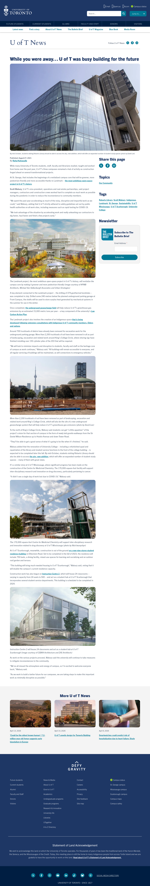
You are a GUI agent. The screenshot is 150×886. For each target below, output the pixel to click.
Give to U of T (48, 789)
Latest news (18, 29)
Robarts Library (105, 200)
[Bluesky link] (82, 875)
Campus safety (116, 803)
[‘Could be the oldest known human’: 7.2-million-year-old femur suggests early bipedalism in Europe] (30, 721)
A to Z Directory (49, 827)
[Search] (104, 13)
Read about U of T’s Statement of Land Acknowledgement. (97, 857)
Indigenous (131, 200)
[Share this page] (114, 165)
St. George (113, 203)
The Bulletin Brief (75, 29)
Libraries (46, 817)
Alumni (65, 24)
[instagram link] (136, 42)
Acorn (126, 6)
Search (123, 13)
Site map (80, 803)
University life (48, 813)
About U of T (48, 784)
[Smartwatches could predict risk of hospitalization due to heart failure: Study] (119, 720)
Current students (42, 24)
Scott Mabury (119, 200)
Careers (80, 784)
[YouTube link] (58, 875)
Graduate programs (51, 803)
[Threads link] (90, 875)
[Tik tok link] (74, 875)
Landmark (103, 203)
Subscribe (119, 257)
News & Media (49, 780)
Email (107, 6)
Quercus (117, 6)
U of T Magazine (96, 29)
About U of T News (53, 29)
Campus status (140, 6)
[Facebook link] (132, 42)
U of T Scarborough (119, 206)
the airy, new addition (39, 456)
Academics (47, 794)
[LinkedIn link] (66, 875)
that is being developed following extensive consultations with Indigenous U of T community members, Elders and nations (51, 322)
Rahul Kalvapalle (20, 161)
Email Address (120, 243)
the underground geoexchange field (40, 308)
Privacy (80, 794)
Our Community (105, 183)
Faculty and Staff (90, 24)
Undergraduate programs (53, 799)
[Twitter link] (127, 42)
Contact (80, 780)
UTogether (47, 822)
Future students (14, 24)
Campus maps (116, 799)
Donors (114, 24)
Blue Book (113, 29)
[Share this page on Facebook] (107, 165)
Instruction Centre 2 (51, 573)
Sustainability (125, 203)
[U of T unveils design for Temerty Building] (75, 718)
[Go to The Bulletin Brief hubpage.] (107, 234)
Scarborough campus (118, 794)
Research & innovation (52, 808)
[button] (138, 13)
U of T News (28, 43)
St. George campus (117, 784)
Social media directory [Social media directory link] (108, 875)
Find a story (34, 29)
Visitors (138, 24)
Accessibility (82, 789)
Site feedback (82, 799)
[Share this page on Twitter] (101, 165)
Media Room (129, 29)
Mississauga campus (118, 789)
